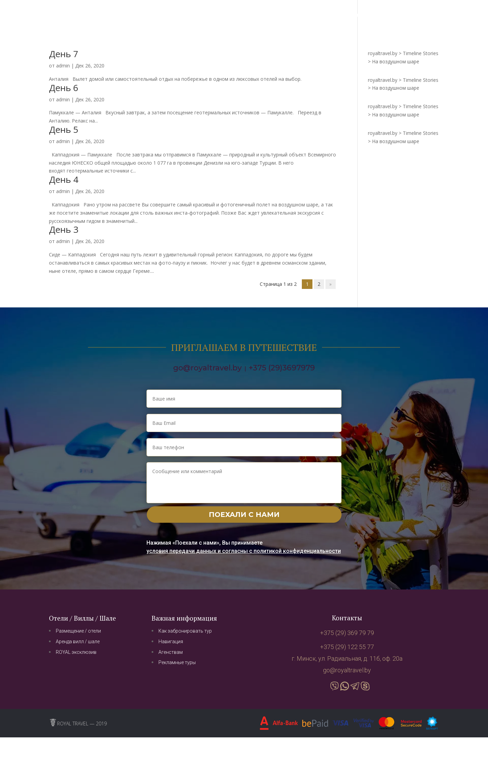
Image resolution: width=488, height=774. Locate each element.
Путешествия (197, 15)
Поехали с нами (244, 514)
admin (63, 65)
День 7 (63, 54)
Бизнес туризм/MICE (249, 15)
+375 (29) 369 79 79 (413, 15)
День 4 (63, 179)
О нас (331, 15)
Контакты (360, 15)
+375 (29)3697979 (282, 367)
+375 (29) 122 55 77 (347, 646)
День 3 (63, 229)
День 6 (63, 87)
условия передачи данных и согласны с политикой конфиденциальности (243, 551)
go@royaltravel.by (207, 367)
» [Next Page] (330, 284)
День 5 (63, 129)
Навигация (157, 15)
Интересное (299, 15)
